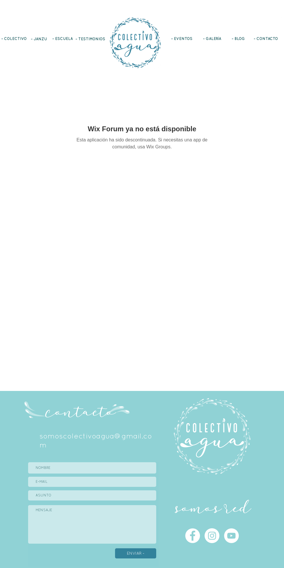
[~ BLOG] (238, 38)
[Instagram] (269, 15)
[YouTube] (280, 15)
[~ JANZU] (39, 39)
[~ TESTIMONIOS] (91, 39)
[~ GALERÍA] (212, 38)
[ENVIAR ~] (135, 553)
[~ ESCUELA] (63, 38)
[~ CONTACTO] (266, 38)
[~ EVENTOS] (182, 38)
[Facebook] (259, 15)
